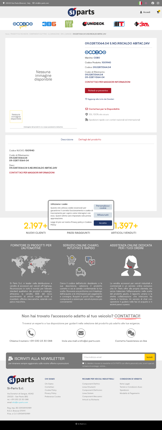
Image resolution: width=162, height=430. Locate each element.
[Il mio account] (145, 12)
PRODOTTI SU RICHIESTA (19, 34)
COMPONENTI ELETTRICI (38, 34)
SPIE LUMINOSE (66, 34)
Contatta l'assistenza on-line (131, 340)
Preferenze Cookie (53, 396)
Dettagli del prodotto (89, 139)
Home (7, 34)
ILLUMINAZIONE (54, 34)
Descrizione (67, 139)
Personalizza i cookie (103, 206)
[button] (98, 90)
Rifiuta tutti (103, 214)
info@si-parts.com (20, 402)
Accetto (103, 223)
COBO (97, 57)
